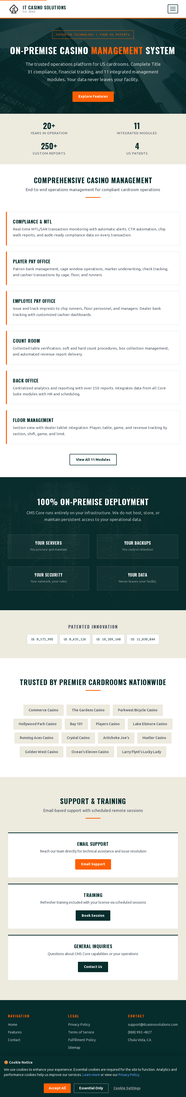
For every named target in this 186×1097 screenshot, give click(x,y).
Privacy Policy (79, 1025)
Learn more (91, 1075)
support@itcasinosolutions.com (153, 1025)
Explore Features (93, 96)
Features (15, 1032)
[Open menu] (173, 8)
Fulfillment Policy (82, 1040)
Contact (14, 1040)
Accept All (57, 1088)
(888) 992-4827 (140, 1032)
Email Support (93, 864)
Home (12, 1025)
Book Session (93, 916)
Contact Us (93, 967)
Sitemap (74, 1048)
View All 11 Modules (93, 460)
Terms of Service (81, 1032)
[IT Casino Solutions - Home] (37, 9)
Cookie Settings (127, 1088)
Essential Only (91, 1088)
